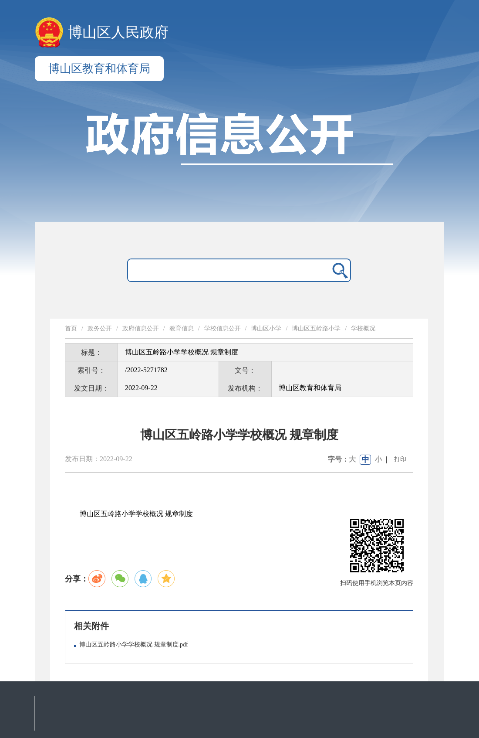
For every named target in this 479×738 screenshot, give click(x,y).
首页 (71, 328)
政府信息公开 (140, 328)
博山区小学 (266, 328)
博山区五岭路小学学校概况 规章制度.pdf (133, 644)
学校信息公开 (222, 328)
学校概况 (363, 328)
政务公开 (100, 328)
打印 (400, 459)
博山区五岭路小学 (316, 328)
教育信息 (181, 328)
